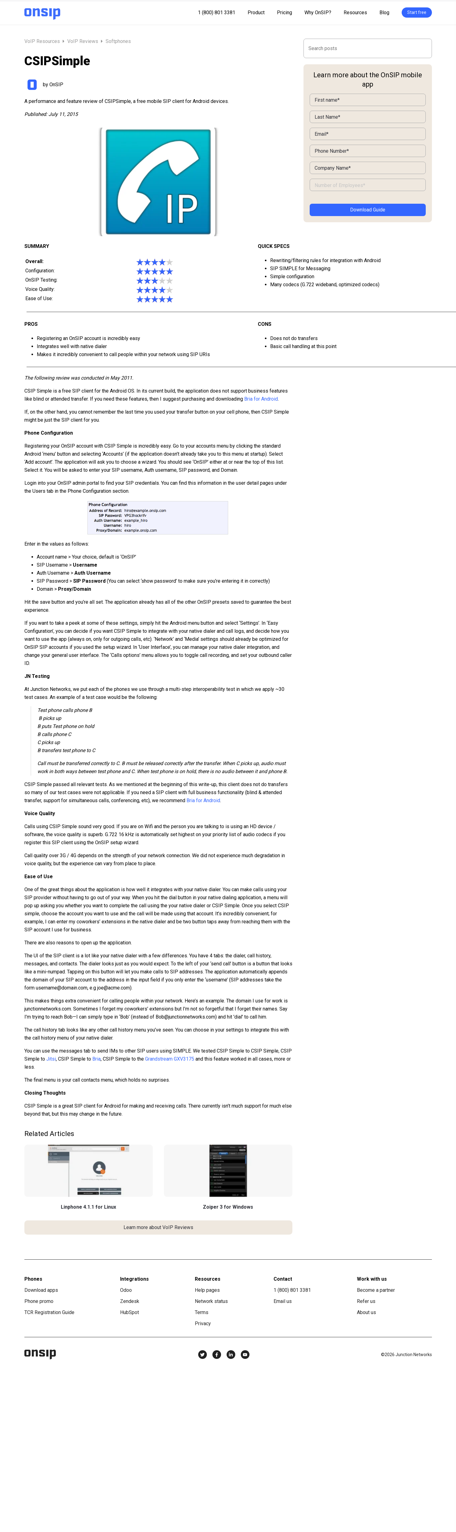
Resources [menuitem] (355, 12)
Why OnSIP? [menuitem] (317, 12)
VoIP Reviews (82, 41)
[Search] (367, 48)
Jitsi (51, 1059)
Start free (416, 12)
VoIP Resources (42, 41)
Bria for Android (261, 399)
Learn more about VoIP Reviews (158, 1227)
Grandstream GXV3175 (169, 1059)
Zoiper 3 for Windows (228, 1207)
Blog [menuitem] (384, 12)
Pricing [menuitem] (284, 12)
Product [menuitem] (256, 12)
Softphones (118, 41)
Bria (96, 1059)
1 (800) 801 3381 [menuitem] (216, 12)
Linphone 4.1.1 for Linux (88, 1207)
